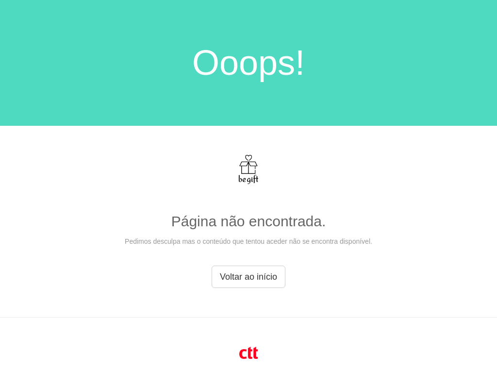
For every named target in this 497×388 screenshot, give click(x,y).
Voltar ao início (248, 277)
